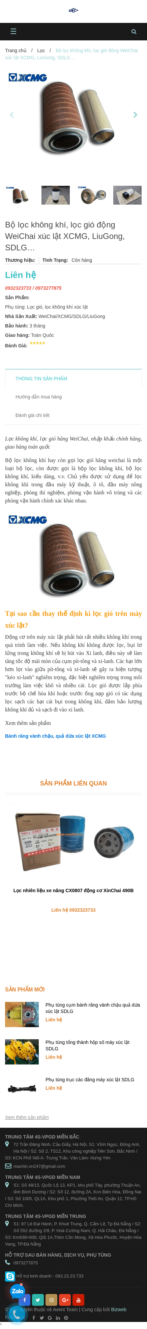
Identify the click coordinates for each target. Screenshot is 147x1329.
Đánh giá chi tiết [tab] (33, 415)
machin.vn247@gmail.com (39, 1166)
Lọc (41, 50)
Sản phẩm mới (25, 989)
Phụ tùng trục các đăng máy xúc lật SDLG (90, 1079)
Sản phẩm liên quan (73, 783)
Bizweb (118, 1309)
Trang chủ (16, 50)
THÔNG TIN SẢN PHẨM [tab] (41, 378)
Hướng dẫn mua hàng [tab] (39, 396)
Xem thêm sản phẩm (27, 1117)
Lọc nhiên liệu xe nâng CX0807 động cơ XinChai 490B (73, 890)
